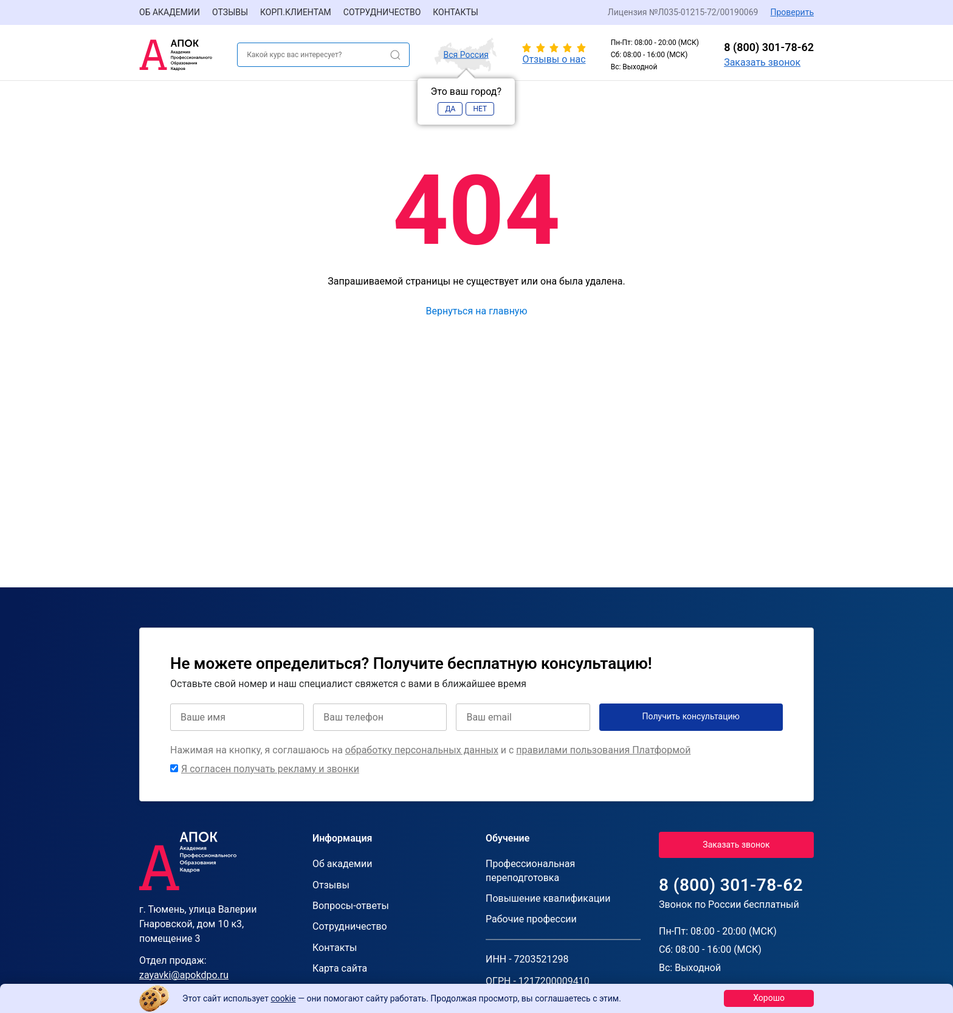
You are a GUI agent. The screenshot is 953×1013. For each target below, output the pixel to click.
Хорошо (769, 998)
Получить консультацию (691, 716)
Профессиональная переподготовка (530, 870)
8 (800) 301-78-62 (769, 47)
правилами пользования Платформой (603, 750)
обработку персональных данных (421, 750)
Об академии (169, 12)
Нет (480, 109)
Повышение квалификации (548, 898)
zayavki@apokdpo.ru (184, 975)
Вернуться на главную (476, 311)
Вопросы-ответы (350, 905)
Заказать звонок (762, 62)
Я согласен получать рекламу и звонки (270, 769)
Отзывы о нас (553, 59)
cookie (282, 998)
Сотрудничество (382, 12)
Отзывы (230, 12)
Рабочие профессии (531, 919)
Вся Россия (466, 55)
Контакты (455, 12)
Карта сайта (339, 968)
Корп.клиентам (295, 12)
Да (450, 109)
